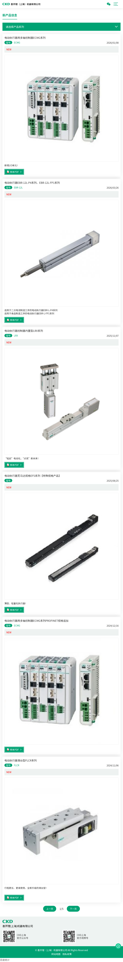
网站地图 (56, 954)
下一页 (73, 908)
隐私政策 (67, 954)
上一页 (49, 908)
